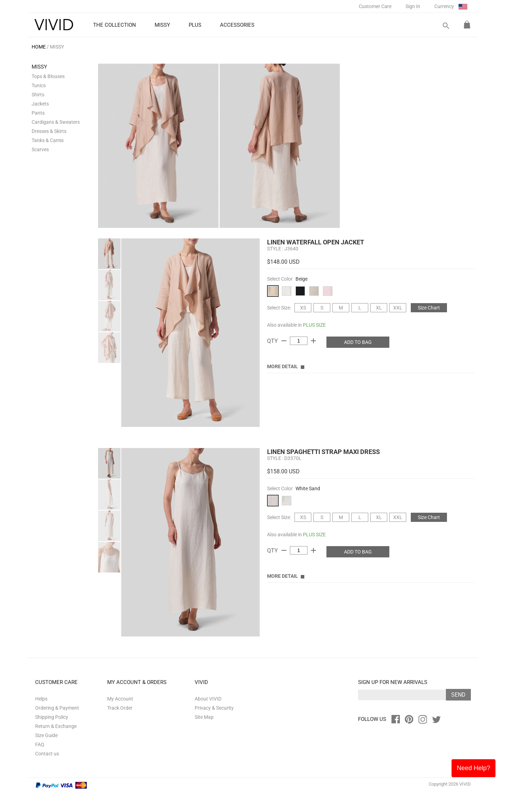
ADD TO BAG (358, 342)
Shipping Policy (51, 717)
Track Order (119, 708)
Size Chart (429, 308)
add (313, 341)
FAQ (39, 744)
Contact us (47, 753)
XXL (397, 308)
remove (284, 341)
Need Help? (473, 768)
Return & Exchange (56, 726)
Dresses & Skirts (49, 131)
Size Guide (46, 735)
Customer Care (375, 6)
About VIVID (208, 699)
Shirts (38, 94)
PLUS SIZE (314, 325)
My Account (120, 699)
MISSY (57, 47)
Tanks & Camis (48, 140)
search (445, 25)
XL (379, 308)
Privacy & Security (214, 708)
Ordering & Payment (57, 708)
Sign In (413, 6)
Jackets (40, 104)
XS (303, 308)
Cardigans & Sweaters (56, 122)
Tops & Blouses (48, 76)
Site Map (204, 717)
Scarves (40, 149)
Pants (38, 113)
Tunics (39, 85)
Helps (41, 699)
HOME (39, 47)
